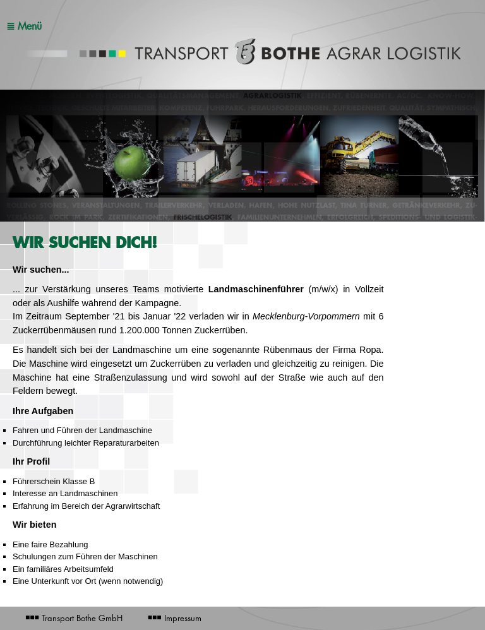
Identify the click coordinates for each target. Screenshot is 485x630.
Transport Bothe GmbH (74, 618)
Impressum (174, 618)
